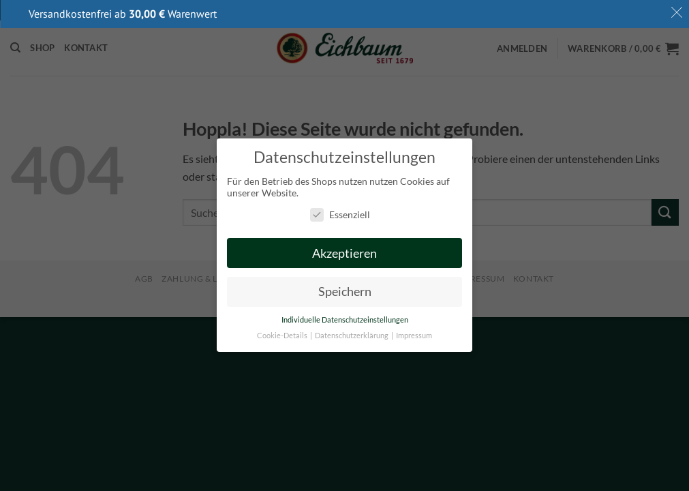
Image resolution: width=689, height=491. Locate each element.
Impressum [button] (414, 336)
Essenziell (340, 214)
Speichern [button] (344, 292)
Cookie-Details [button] (283, 336)
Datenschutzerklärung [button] (352, 336)
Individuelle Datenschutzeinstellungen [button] (344, 320)
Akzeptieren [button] (344, 253)
